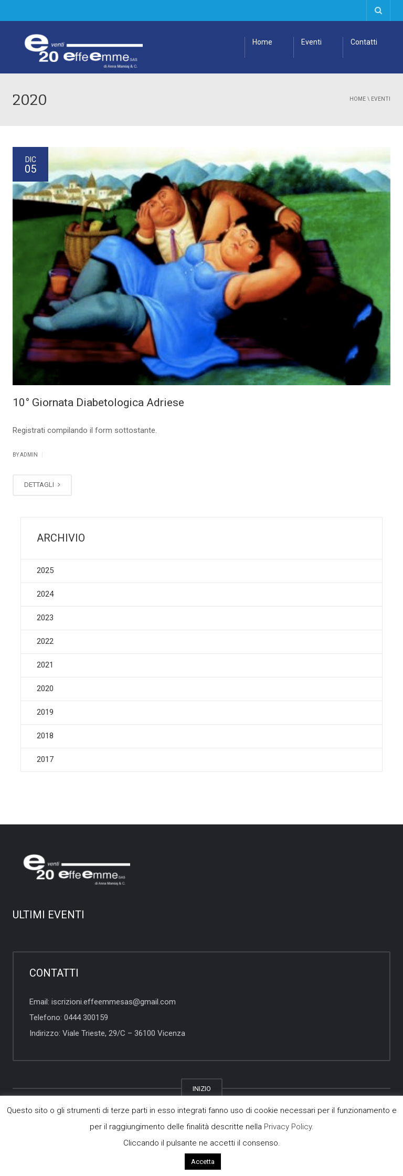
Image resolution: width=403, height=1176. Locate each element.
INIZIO (202, 1089)
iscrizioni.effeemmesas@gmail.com (113, 1002)
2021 (45, 665)
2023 (45, 617)
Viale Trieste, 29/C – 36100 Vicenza (123, 1033)
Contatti (364, 42)
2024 (45, 594)
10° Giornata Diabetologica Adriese (98, 402)
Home (262, 42)
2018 (45, 735)
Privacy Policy (288, 1126)
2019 (45, 712)
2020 (45, 688)
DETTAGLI (42, 485)
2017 (45, 759)
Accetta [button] (203, 1162)
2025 (45, 570)
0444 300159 (86, 1017)
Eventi (311, 42)
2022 (45, 641)
